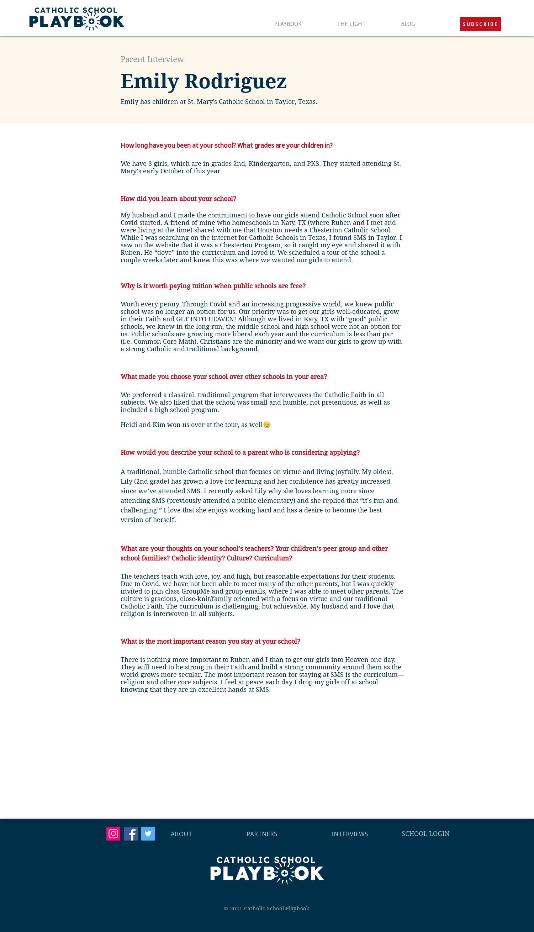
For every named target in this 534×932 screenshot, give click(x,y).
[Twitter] (148, 834)
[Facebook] (131, 834)
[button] (480, 24)
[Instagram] (113, 834)
